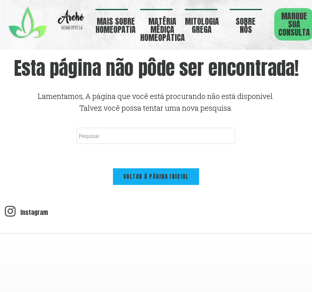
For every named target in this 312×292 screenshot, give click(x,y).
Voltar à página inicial (156, 176)
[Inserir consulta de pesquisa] (156, 136)
